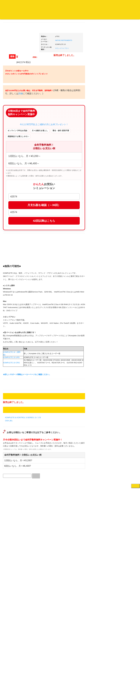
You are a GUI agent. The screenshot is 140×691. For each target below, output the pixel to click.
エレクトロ (11, 232)
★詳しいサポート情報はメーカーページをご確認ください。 (53, 512)
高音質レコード (13, 155)
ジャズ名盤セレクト (15, 123)
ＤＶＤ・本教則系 (122, 337)
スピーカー (119, 281)
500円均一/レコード (15, 295)
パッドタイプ (122, 407)
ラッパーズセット (124, 384)
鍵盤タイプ (121, 401)
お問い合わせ (57, 15)
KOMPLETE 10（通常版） (39, 492)
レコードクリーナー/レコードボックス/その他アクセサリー (16, 345)
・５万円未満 (122, 202)
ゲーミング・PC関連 (123, 455)
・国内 (12, 107)
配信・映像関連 (121, 353)
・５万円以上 (122, 207)
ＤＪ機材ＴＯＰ (121, 143)
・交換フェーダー (124, 233)
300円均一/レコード (15, 289)
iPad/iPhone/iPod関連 (123, 260)
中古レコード (12, 311)
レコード (99, 20)
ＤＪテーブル (120, 255)
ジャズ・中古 (12, 128)
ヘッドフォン (120, 249)
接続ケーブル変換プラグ (125, 297)
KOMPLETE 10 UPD (37, 495)
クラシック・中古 (14, 144)
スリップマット (121, 244)
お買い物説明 (31, 15)
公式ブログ (44, 15)
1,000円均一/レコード (16, 300)
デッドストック (13, 305)
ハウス (10, 237)
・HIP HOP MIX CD (17, 206)
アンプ (118, 331)
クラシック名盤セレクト (17, 139)
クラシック (11, 134)
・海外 (12, 101)
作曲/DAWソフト (124, 371)
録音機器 (118, 420)
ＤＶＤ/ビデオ (12, 337)
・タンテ (120, 184)
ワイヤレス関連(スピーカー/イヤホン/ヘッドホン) (124, 289)
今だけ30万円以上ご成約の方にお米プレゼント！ (70, 174)
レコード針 (119, 238)
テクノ (10, 242)
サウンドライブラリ (88, 52)
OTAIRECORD (69, 686)
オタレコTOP (6, 15)
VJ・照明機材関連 (122, 348)
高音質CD (11, 150)
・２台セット (122, 190)
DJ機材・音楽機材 (115, 20)
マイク (118, 302)
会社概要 (69, 15)
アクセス (48, 679)
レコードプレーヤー (123, 326)
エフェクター (120, 449)
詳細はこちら (10, 495)
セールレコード (13, 284)
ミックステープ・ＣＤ (16, 316)
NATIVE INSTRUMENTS (89, 44)
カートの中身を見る (85, 15)
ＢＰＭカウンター (122, 313)
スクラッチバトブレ (15, 112)
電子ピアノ (119, 444)
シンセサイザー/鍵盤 (123, 425)
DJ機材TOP (19, 15)
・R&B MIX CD (15, 226)
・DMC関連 (14, 211)
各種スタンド (120, 308)
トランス (10, 248)
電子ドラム (119, 439)
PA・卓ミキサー (121, 342)
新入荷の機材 (120, 153)
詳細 (55, 134)
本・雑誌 (10, 361)
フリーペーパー (13, 366)
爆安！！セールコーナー (125, 148)
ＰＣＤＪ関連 (120, 174)
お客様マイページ (105, 15)
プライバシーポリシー (92, 679)
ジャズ (10, 117)
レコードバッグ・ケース (125, 276)
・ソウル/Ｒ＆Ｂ (15, 221)
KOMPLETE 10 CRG (37, 500)
